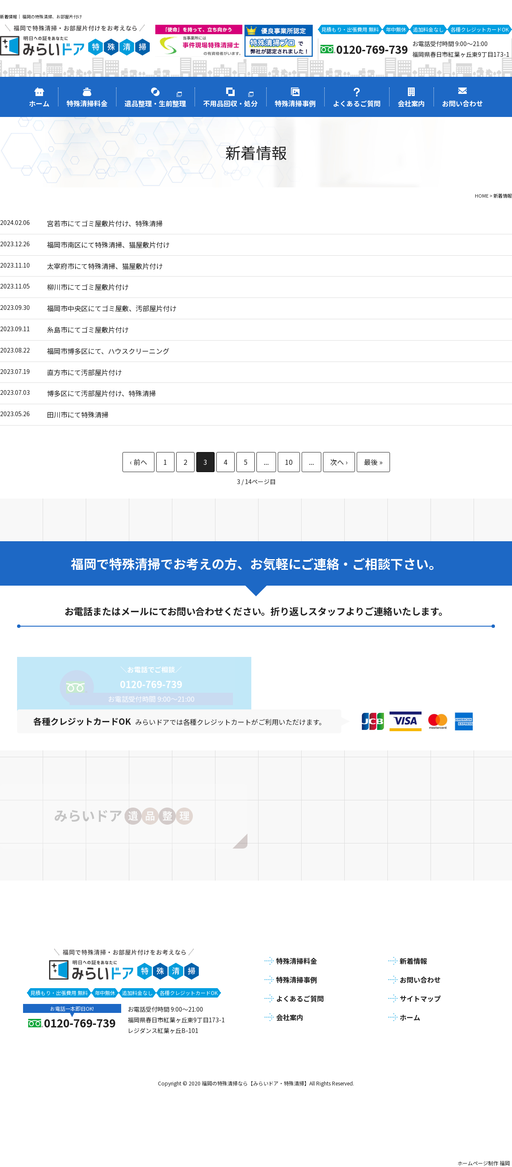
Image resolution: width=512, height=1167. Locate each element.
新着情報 (413, 958)
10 (289, 462)
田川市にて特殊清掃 (77, 414)
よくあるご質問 (300, 995)
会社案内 (289, 1014)
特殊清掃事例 (296, 977)
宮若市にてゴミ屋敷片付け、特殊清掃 (105, 223)
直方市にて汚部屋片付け (84, 372)
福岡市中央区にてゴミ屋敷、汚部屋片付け (112, 308)
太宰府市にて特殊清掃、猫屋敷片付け (105, 266)
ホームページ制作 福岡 (483, 1160)
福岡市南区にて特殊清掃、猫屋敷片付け (108, 244)
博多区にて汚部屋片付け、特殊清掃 (101, 393)
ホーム (410, 1014)
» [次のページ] (339, 462)
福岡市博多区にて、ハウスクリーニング (108, 351)
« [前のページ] (138, 462)
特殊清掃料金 (296, 958)
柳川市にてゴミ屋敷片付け (88, 287)
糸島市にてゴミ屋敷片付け (88, 329)
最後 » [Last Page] (373, 462)
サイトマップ (420, 995)
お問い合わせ (420, 977)
